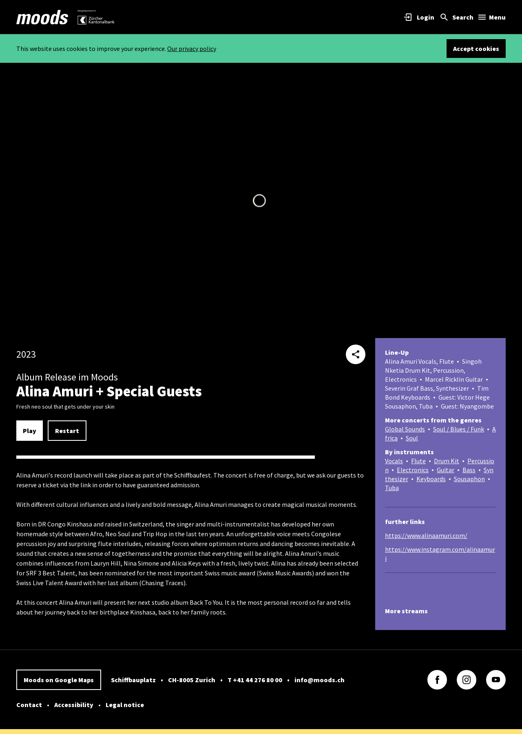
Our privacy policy (191, 48)
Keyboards (431, 479)
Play (29, 431)
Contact (29, 705)
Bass (469, 470)
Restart (67, 431)
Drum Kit (446, 461)
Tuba (392, 488)
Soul (412, 438)
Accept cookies (476, 48)
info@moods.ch (319, 680)
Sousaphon (469, 479)
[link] (42, 17)
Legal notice (125, 705)
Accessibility (73, 705)
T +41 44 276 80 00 (255, 680)
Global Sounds (405, 429)
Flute (418, 461)
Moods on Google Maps (59, 680)
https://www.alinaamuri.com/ (426, 535)
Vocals (394, 461)
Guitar (445, 470)
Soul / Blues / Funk (458, 429)
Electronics (413, 470)
